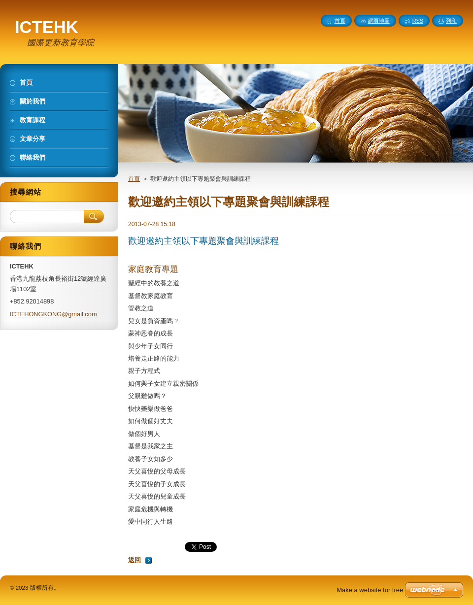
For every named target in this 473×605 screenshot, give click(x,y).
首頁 (134, 179)
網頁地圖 (379, 21)
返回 (134, 560)
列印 (451, 21)
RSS (417, 21)
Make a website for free (370, 590)
